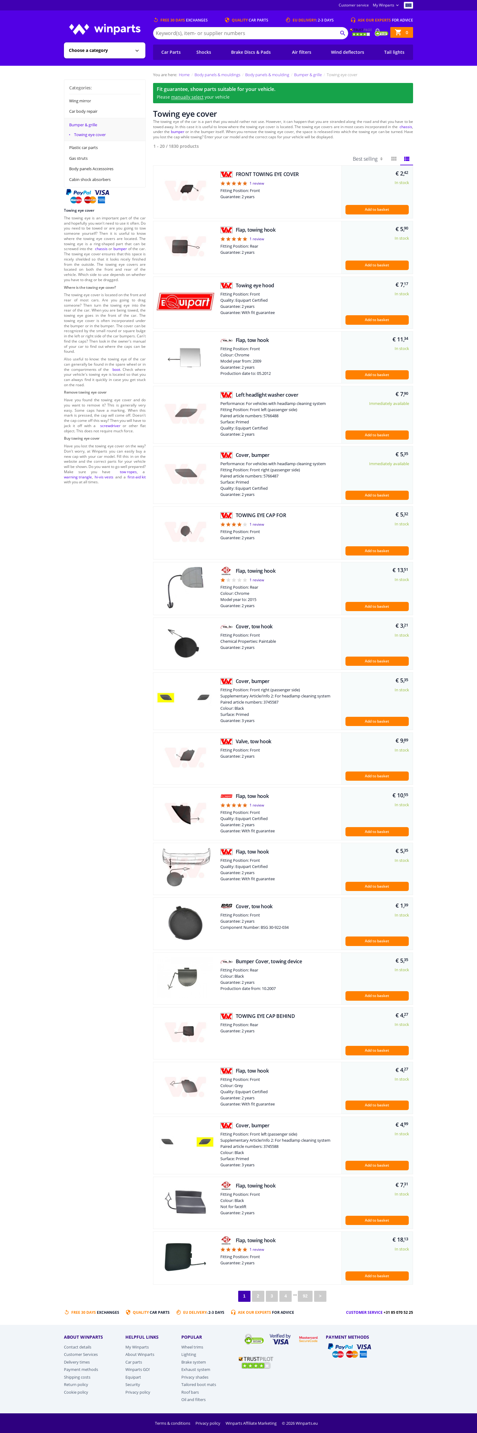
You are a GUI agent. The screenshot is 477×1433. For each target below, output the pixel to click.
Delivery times (77, 1362)
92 (305, 1296)
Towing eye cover (90, 134)
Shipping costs (77, 1377)
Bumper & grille (83, 125)
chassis (101, 248)
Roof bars (190, 1392)
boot (116, 369)
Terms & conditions (173, 1423)
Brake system (193, 1362)
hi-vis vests (104, 476)
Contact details (77, 1347)
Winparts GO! (137, 1369)
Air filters (301, 52)
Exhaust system (195, 1369)
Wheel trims (192, 1347)
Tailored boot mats (198, 1384)
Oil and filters (193, 1399)
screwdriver (110, 425)
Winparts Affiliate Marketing (252, 1423)
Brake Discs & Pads (251, 52)
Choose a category (88, 50)
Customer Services (81, 1354)
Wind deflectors (347, 52)
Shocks (203, 52)
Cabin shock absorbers (90, 179)
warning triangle (78, 476)
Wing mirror (80, 101)
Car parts (133, 1362)
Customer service (354, 5)
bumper (120, 248)
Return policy (76, 1384)
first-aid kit (137, 476)
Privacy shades (194, 1377)
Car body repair (83, 111)
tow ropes (128, 471)
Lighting (188, 1354)
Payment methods (81, 1369)
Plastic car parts (83, 147)
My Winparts (383, 5)
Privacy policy (137, 1392)
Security (132, 1384)
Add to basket (377, 209)
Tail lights (394, 52)
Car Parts (171, 52)
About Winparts (139, 1354)
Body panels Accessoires (91, 168)
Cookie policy (76, 1392)
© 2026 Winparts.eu (300, 1423)
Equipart (133, 1377)
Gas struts (78, 158)
